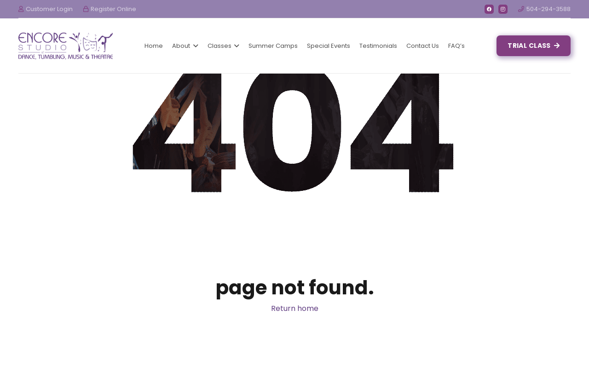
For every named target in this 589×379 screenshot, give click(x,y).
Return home (294, 308)
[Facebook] (489, 9)
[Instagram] (503, 9)
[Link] (65, 46)
